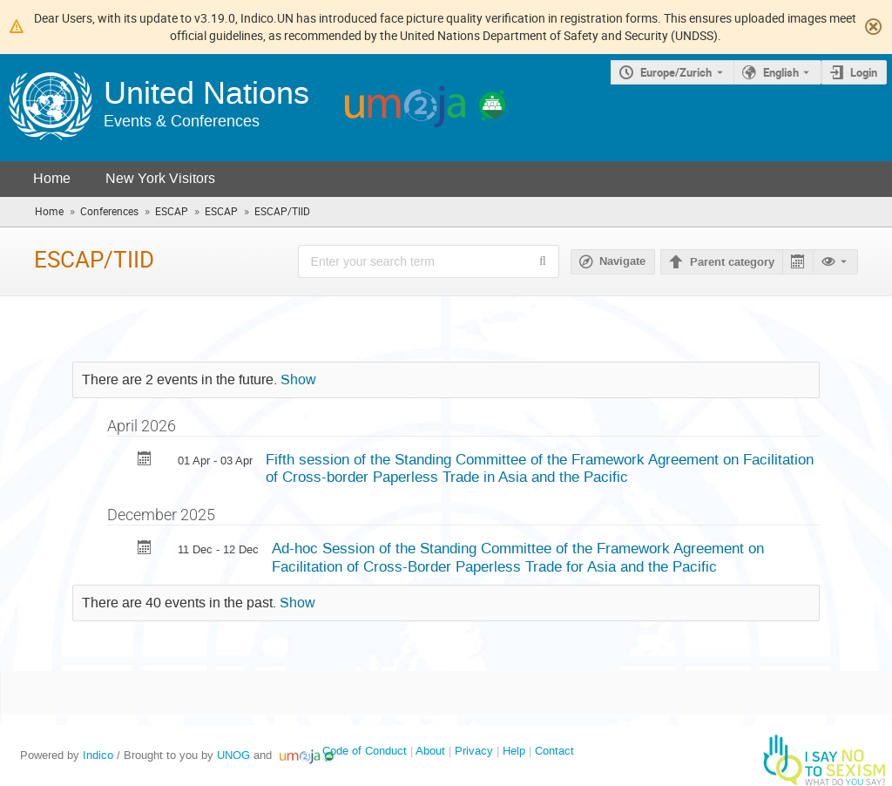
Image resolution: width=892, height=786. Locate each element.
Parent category (732, 262)
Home (52, 178)
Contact (554, 750)
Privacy (474, 750)
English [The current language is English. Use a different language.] (781, 72)
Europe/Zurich (676, 72)
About (430, 750)
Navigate (622, 261)
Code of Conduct (364, 750)
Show (298, 380)
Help (514, 750)
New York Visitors (160, 178)
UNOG (233, 755)
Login (863, 72)
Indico (98, 755)
